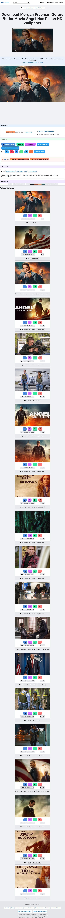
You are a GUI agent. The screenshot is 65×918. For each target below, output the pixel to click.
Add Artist (10, 132)
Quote (13, 175)
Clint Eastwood (30, 175)
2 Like (20, 144)
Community (50, 2)
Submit (42, 2)
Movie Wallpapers (39, 8)
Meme (9, 176)
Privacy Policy (19, 908)
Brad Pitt (8, 175)
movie (25, 171)
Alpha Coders (5, 2)
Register (61, 2)
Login (56, 2)
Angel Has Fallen (33, 171)
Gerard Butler (19, 171)
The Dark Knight (39, 175)
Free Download (8, 144)
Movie (38, 294)
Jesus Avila (28, 132)
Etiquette (47, 908)
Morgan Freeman (10, 171)
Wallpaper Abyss (28, 8)
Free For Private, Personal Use (46, 131)
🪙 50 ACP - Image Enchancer (39, 159)
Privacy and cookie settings (40, 911)
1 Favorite (30, 144)
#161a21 (32, 184)
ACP (5, 159)
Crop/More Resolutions (10, 148)
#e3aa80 (40, 184)
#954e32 (36, 184)
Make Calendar (43, 144)
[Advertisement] (32, 113)
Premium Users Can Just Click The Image (32, 62)
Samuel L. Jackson (49, 175)
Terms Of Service (29, 908)
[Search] (29, 2)
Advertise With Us (55, 908)
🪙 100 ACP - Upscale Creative (19, 159)
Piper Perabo (27, 507)
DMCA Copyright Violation (24, 911)
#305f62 (43, 184)
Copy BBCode (39, 151)
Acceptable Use (39, 908)
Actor (24, 175)
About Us (7, 908)
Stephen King (19, 175)
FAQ (12, 908)
